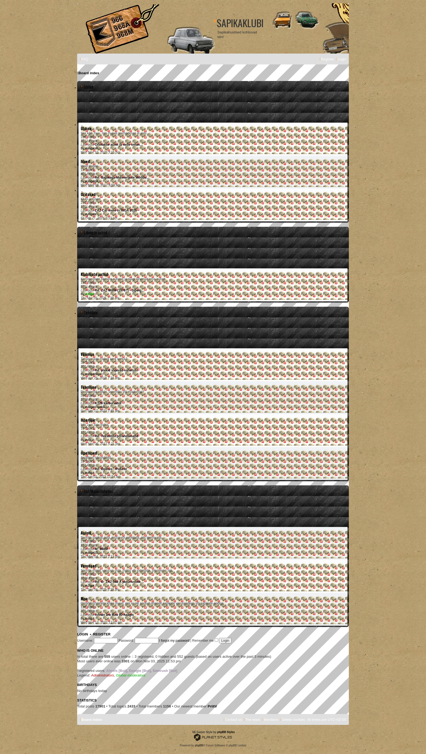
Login (82, 634)
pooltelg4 (91, 181)
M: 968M (101, 549)
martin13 (91, 553)
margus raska (95, 407)
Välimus (87, 354)
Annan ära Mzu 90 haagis (114, 615)
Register (101, 634)
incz (88, 440)
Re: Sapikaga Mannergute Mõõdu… (122, 177)
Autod (86, 533)
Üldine (88, 87)
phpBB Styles (226, 732)
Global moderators (130, 675)
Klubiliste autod (94, 274)
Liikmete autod (95, 232)
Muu (84, 598)
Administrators (102, 675)
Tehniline (91, 312)
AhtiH (89, 294)
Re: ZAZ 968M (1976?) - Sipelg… (120, 290)
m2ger (89, 586)
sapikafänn (93, 374)
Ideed (85, 161)
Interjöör (88, 420)
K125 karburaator (108, 403)
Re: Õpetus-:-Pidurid (111, 469)
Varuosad (88, 566)
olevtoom (91, 148)
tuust (88, 618)
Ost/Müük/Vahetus (98, 491)
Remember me (205, 641)
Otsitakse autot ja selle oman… (119, 145)
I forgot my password (174, 641)
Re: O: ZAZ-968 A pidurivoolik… (119, 582)
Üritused (88, 194)
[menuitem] (84, 59)
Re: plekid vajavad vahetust (116, 370)
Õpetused (89, 453)
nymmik (90, 214)
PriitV (212, 706)
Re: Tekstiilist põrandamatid (116, 436)
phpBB (199, 745)
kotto (88, 473)
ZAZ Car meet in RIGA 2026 (116, 210)
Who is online (90, 651)
